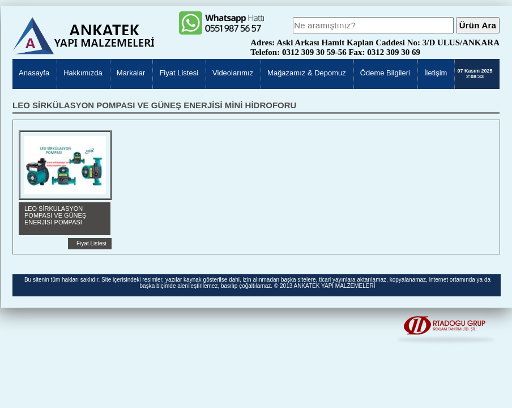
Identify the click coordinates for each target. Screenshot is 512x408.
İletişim (435, 73)
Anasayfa (34, 73)
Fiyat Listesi (178, 73)
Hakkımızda (83, 73)
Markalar (131, 73)
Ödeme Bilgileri (385, 73)
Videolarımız (232, 73)
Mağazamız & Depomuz (306, 73)
